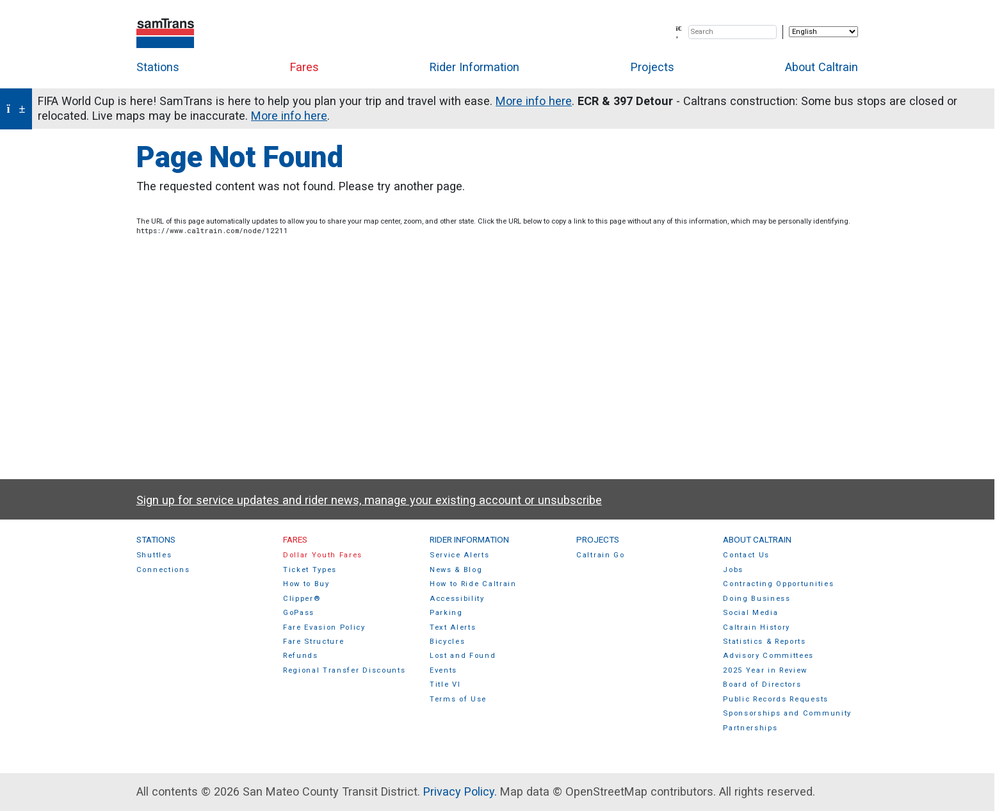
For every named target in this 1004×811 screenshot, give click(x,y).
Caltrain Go (600, 555)
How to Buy (306, 584)
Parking (446, 613)
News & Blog (456, 570)
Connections (163, 570)
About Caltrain (821, 67)
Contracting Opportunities (778, 584)
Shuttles (154, 555)
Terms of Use (458, 699)
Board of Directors (762, 684)
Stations (157, 67)
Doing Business (757, 598)
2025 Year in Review (765, 670)
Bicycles (447, 641)
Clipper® (301, 598)
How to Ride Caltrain (473, 584)
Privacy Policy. (460, 791)
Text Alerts (453, 627)
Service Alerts (460, 555)
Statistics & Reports (764, 641)
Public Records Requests (776, 699)
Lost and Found (463, 655)
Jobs (733, 570)
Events (443, 670)
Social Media (750, 613)
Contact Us (746, 555)
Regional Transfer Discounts (344, 670)
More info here (534, 101)
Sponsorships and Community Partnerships (787, 720)
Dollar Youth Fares (322, 555)
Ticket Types (310, 570)
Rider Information (474, 67)
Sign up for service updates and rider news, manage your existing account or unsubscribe (369, 500)
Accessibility (457, 598)
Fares (304, 67)
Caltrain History (756, 627)
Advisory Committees (768, 655)
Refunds (300, 655)
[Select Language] (823, 31)
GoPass (298, 613)
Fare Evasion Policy (324, 627)
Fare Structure (313, 641)
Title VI (445, 684)
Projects (652, 67)
